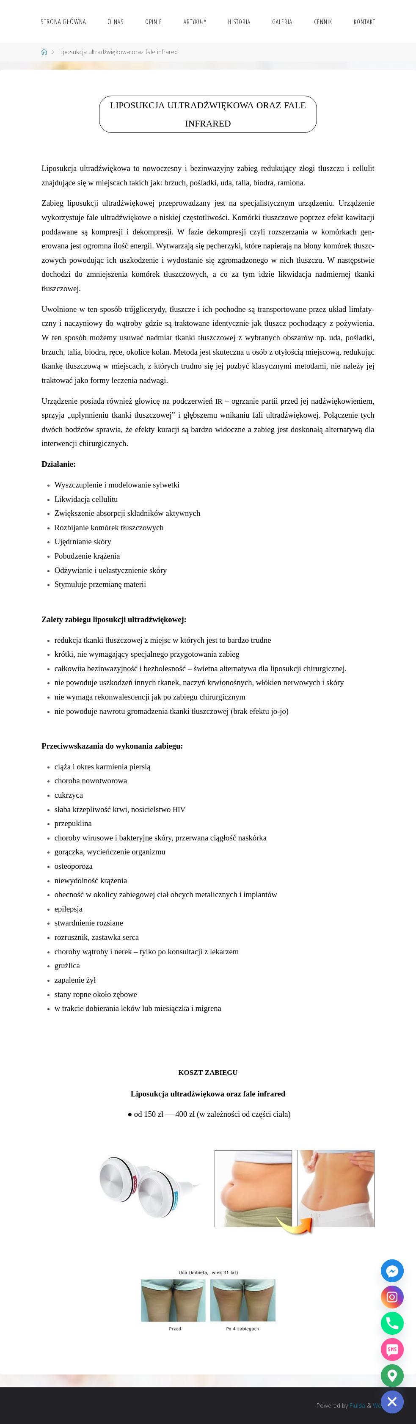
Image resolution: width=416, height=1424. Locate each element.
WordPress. (388, 1406)
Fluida (356, 1406)
